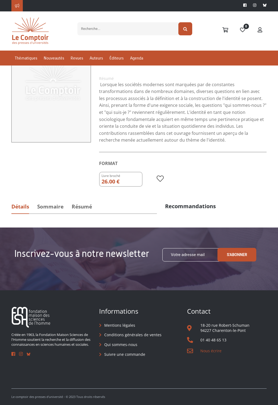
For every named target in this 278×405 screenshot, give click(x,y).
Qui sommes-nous (120, 344)
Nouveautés (54, 58)
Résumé (82, 206)
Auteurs (96, 58)
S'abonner (237, 255)
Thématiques (26, 58)
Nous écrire (211, 350)
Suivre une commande (124, 354)
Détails (20, 206)
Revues (77, 58)
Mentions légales (119, 325)
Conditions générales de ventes (133, 334)
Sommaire (50, 206)
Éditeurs (116, 58)
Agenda (136, 58)
